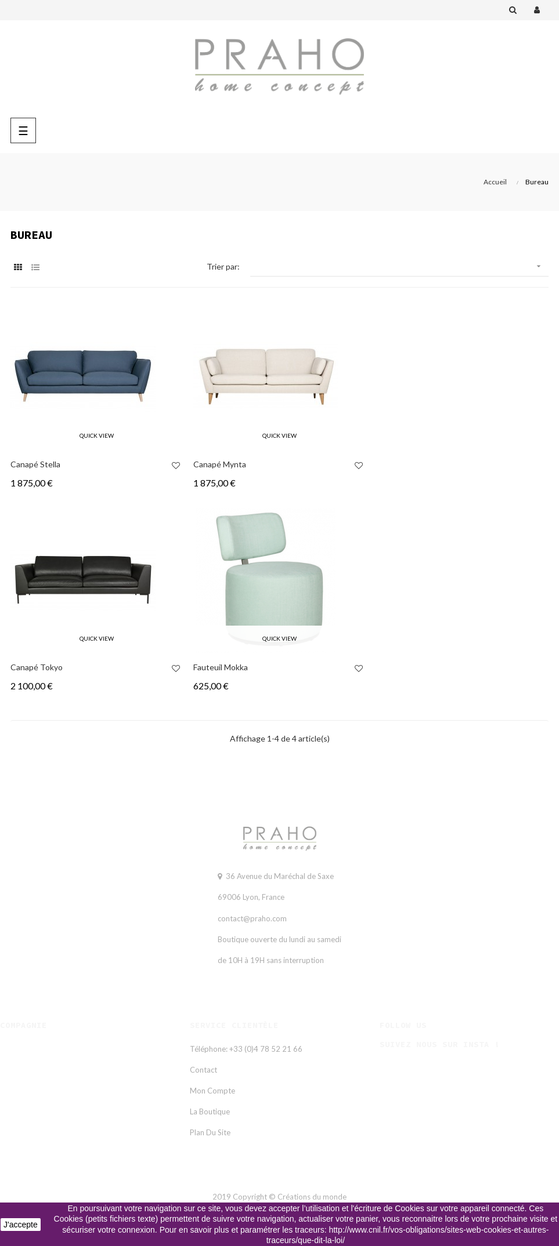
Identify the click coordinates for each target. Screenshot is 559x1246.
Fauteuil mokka (220, 667)
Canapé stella (35, 464)
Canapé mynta (219, 464)
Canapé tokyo (36, 667)
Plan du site (210, 1132)
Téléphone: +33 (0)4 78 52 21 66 (246, 1049)
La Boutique (210, 1111)
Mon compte (212, 1090)
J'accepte (20, 1224)
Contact (203, 1069)
